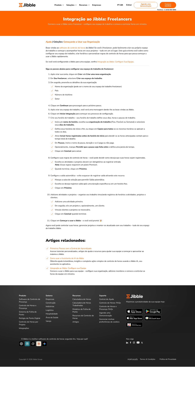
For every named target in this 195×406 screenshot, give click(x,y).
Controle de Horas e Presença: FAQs (108, 307)
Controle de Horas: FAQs (110, 303)
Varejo (48, 321)
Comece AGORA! (168, 5)
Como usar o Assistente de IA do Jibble (67, 258)
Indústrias (50, 306)
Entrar (129, 5)
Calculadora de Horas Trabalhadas (81, 304)
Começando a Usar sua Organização (81, 41)
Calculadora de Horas (81, 299)
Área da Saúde (52, 317)
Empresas (96, 5)
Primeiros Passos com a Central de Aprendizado (70, 248)
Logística (49, 310)
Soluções (70, 5)
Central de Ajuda (106, 299)
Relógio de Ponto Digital (29, 318)
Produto (58, 5)
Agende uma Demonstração (105, 314)
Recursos (83, 5)
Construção (50, 303)
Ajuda (49, 41)
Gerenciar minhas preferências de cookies (109, 320)
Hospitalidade (52, 313)
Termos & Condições (147, 359)
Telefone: (166, 10)
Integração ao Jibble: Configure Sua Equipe (115, 61)
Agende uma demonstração (145, 5)
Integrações (24, 328)
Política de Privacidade (168, 359)
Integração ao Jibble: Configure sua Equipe (68, 268)
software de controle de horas (72, 47)
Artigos (75, 322)
